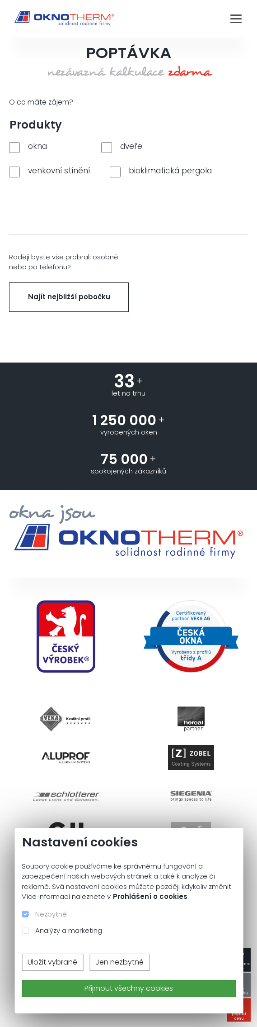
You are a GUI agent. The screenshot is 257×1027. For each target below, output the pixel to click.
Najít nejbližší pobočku (69, 296)
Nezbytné (51, 914)
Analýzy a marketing (68, 930)
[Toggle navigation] (236, 18)
